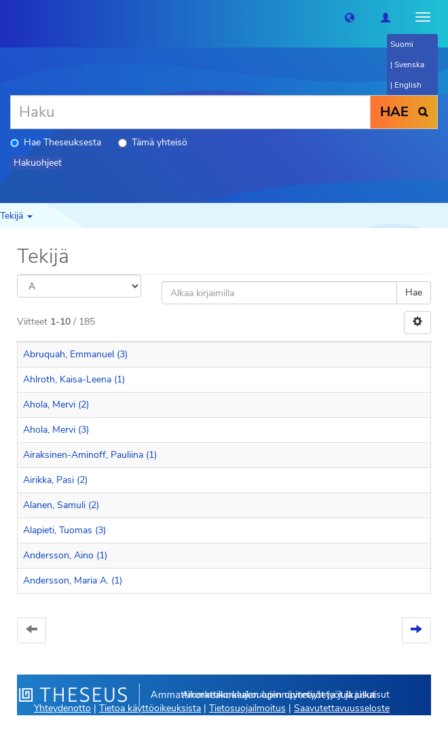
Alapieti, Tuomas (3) (64, 530)
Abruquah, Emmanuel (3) (75, 354)
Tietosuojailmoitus (247, 708)
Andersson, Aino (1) (65, 555)
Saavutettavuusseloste (342, 708)
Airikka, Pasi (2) (55, 479)
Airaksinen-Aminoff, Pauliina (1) (90, 454)
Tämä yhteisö (152, 142)
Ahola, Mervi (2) (56, 404)
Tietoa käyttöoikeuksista (150, 708)
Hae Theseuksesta (55, 142)
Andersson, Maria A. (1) (72, 580)
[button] (349, 17)
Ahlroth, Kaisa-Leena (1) (74, 379)
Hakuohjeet (38, 162)
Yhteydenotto (62, 708)
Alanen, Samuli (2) (61, 505)
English (408, 84)
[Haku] (190, 112)
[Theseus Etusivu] (10, 17)
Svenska (409, 64)
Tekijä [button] (16, 215)
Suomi (401, 44)
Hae (413, 292)
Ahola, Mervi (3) (56, 429)
